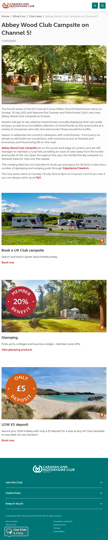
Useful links (13, 493)
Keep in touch (14, 503)
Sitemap (56, 528)
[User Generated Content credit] (102, 240)
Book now (8, 262)
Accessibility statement (62, 521)
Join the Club (14, 482)
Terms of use (11, 525)
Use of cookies (11, 521)
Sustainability (59, 531)
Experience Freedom (76, 168)
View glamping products (17, 349)
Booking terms (59, 525)
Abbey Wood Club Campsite (19, 148)
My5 (38, 177)
